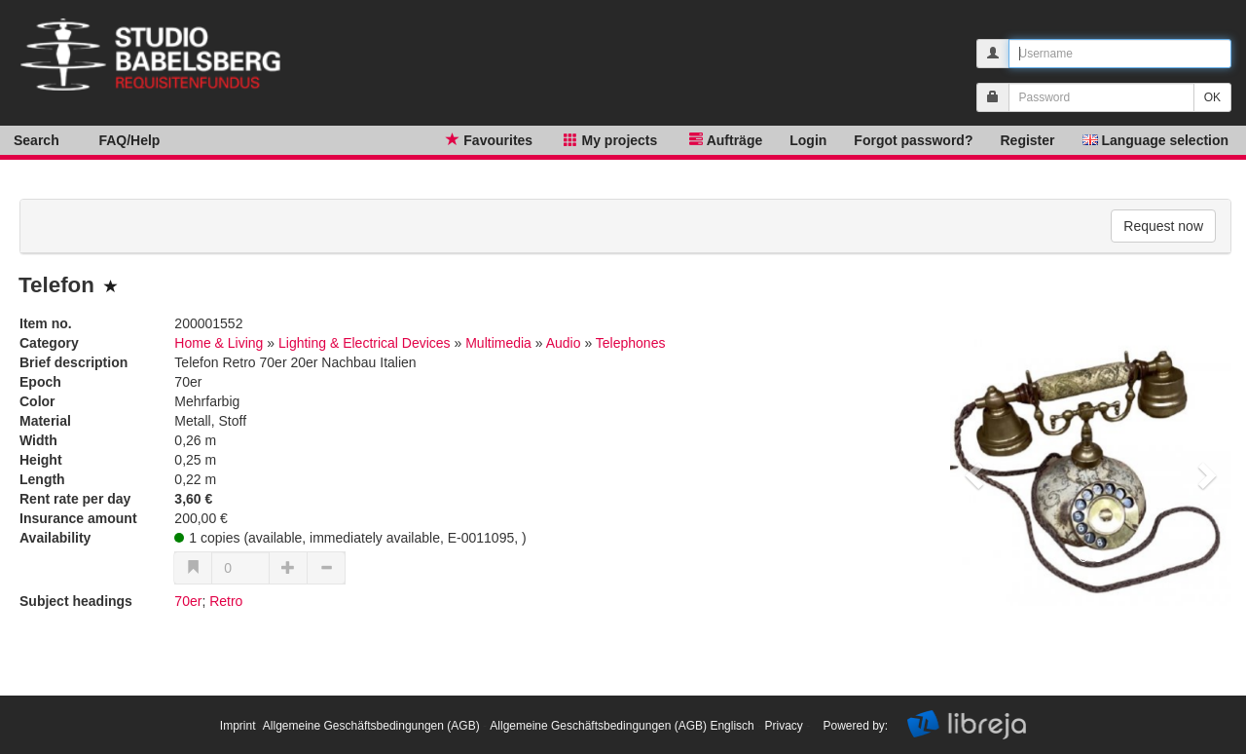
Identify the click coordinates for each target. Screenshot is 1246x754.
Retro (225, 601)
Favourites (487, 139)
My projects (608, 139)
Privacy (783, 726)
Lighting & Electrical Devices (364, 343)
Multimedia (498, 343)
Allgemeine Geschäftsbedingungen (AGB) (371, 726)
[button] (971, 470)
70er (188, 601)
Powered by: (855, 726)
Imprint (238, 726)
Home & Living (218, 343)
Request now (1163, 226)
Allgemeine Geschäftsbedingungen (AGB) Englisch (622, 726)
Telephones (631, 343)
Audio (563, 343)
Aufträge (723, 139)
